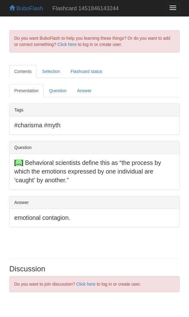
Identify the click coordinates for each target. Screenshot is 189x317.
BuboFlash (26, 8)
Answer (84, 90)
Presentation (26, 90)
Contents (23, 71)
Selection (51, 71)
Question (58, 90)
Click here (67, 44)
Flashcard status (87, 71)
